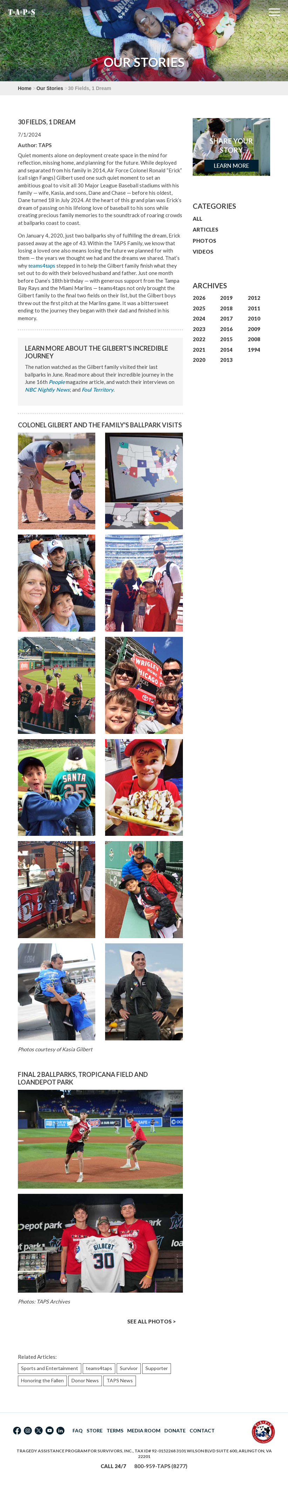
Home (25, 88)
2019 (226, 298)
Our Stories (49, 88)
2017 (226, 318)
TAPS (45, 145)
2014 (226, 349)
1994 (254, 349)
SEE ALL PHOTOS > (151, 1321)
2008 (254, 339)
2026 (199, 298)
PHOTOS (204, 241)
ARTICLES (205, 229)
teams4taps (41, 265)
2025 (199, 308)
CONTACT (202, 1430)
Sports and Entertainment (49, 1368)
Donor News (85, 1380)
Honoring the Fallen (42, 1380)
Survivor (129, 1368)
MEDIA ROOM (143, 1430)
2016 (226, 329)
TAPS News (120, 1380)
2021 (199, 349)
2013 (226, 360)
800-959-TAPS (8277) (160, 1466)
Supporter (156, 1368)
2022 (199, 339)
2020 (199, 360)
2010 (254, 318)
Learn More (231, 166)
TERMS (115, 1430)
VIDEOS (203, 251)
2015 (226, 339)
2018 (226, 308)
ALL (197, 218)
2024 (199, 318)
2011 (254, 308)
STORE (95, 1430)
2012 (254, 298)
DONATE (175, 1430)
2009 (254, 329)
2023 (199, 329)
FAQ (78, 1430)
